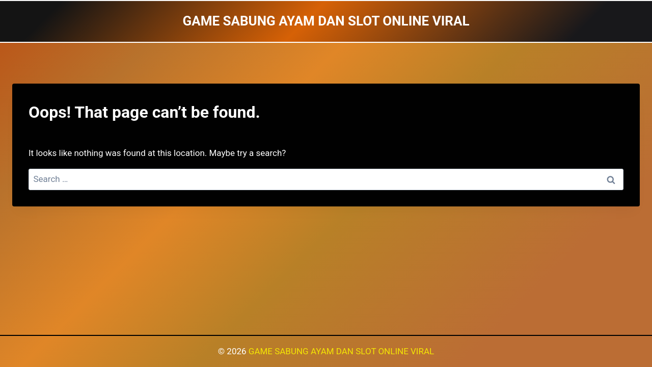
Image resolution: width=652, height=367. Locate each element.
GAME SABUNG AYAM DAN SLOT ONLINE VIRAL (341, 351)
